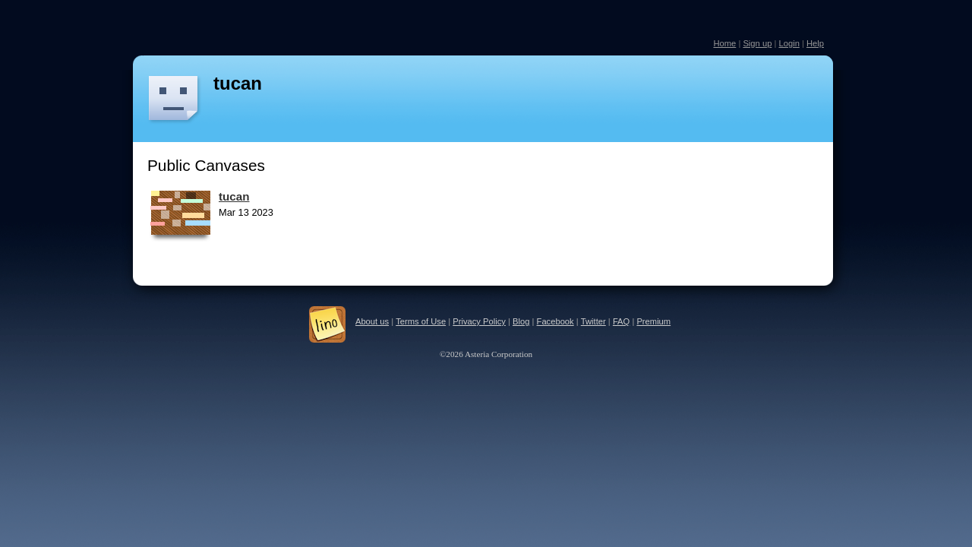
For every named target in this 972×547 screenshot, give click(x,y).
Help (815, 43)
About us (372, 321)
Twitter (593, 321)
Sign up (757, 43)
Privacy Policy (479, 321)
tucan (237, 83)
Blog (521, 321)
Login (788, 43)
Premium (653, 321)
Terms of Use (421, 321)
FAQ (621, 321)
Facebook (555, 321)
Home (724, 43)
